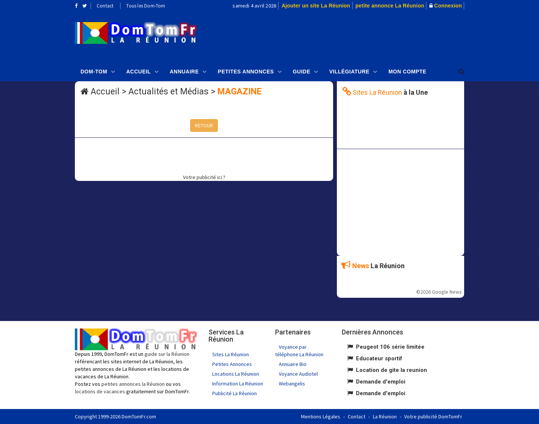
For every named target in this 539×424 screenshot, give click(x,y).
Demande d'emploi (380, 381)
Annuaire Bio (293, 364)
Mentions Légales (320, 416)
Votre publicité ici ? (204, 177)
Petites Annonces (246, 72)
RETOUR (204, 125)
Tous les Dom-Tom (145, 6)
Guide (301, 72)
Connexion (448, 6)
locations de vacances (100, 391)
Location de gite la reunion (391, 370)
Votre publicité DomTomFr (433, 416)
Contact (105, 6)
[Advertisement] (344, 36)
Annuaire (184, 72)
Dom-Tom (93, 72)
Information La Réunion (237, 383)
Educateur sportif (379, 358)
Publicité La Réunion (234, 393)
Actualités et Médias (168, 92)
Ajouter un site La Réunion (315, 6)
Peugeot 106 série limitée (390, 346)
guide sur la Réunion (166, 354)
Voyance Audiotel (298, 373)
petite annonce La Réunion (390, 6)
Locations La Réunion (235, 373)
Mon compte (407, 72)
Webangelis (292, 383)
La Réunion (385, 416)
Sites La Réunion (230, 354)
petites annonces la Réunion (133, 384)
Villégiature (349, 72)
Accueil (138, 72)
